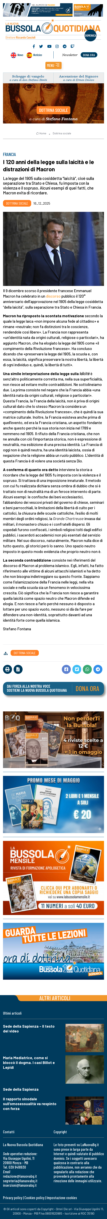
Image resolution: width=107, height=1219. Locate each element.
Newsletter (70, 54)
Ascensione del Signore (78, 76)
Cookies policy (34, 1197)
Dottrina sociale (53, 110)
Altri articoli (54, 997)
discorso (53, 296)
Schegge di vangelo (28, 76)
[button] (53, 65)
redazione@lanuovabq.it (20, 1176)
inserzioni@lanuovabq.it (20, 1185)
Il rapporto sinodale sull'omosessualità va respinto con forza (29, 1104)
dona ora (89, 55)
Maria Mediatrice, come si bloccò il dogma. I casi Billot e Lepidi (29, 1062)
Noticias (37, 55)
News (20, 55)
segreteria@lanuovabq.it (20, 1180)
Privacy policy (12, 1197)
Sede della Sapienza (21, 1089)
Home (41, 133)
